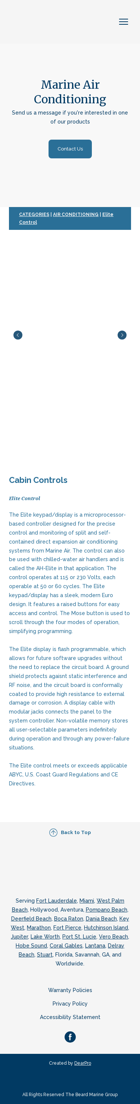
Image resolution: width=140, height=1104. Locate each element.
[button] (70, 149)
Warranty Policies (70, 990)
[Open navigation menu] (123, 21)
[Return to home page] (48, 21)
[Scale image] (70, 335)
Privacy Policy (70, 1004)
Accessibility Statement (70, 1017)
